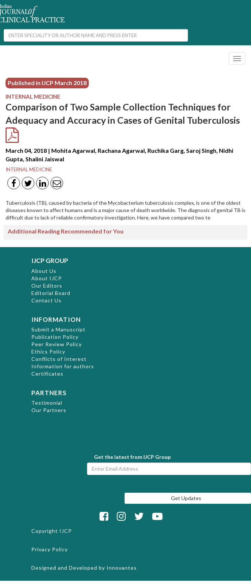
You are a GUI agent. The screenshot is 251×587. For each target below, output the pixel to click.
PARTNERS (49, 393)
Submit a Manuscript (58, 329)
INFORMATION (56, 319)
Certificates (47, 373)
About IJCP (46, 278)
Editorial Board (50, 293)
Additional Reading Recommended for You (65, 231)
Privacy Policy (49, 549)
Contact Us (46, 300)
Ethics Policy (48, 351)
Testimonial (46, 403)
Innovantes (122, 568)
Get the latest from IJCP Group (132, 457)
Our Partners (48, 410)
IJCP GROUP (49, 260)
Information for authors (62, 366)
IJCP (65, 531)
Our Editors (46, 285)
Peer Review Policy (56, 344)
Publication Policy (55, 337)
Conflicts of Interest (59, 359)
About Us (43, 271)
